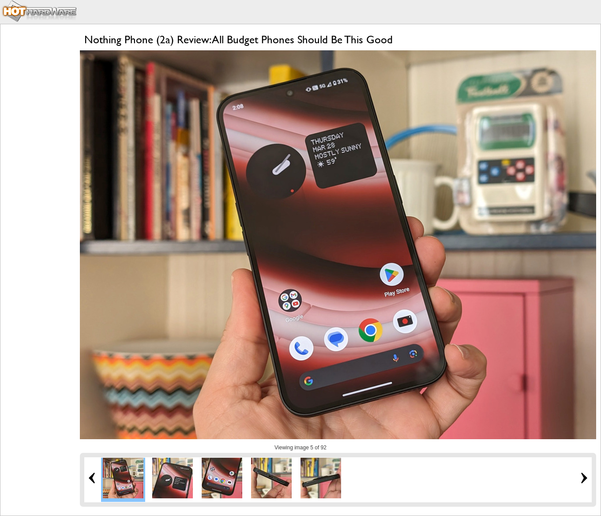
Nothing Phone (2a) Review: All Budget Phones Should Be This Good (238, 39)
